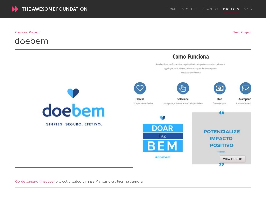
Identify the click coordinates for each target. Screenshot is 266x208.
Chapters (210, 9)
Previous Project (27, 32)
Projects (231, 9)
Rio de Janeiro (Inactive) (35, 181)
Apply (248, 9)
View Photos (232, 159)
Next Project (241, 32)
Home (172, 9)
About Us (189, 9)
